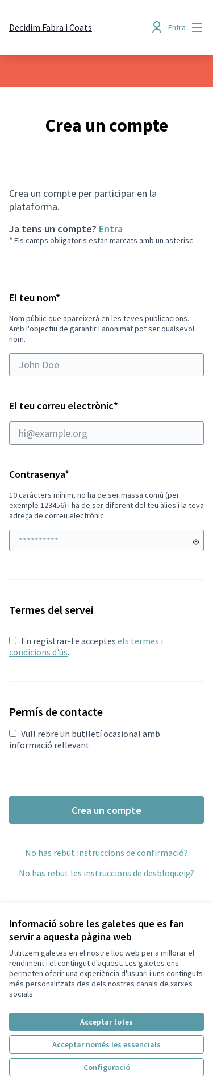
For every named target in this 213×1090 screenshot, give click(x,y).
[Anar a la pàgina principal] (50, 27)
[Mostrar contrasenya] (196, 542)
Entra (111, 228)
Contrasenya (39, 474)
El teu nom (106, 333)
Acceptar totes (106, 1022)
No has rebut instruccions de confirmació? (106, 852)
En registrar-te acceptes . (86, 646)
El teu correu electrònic (106, 422)
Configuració (106, 1067)
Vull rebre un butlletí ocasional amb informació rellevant (84, 739)
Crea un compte (106, 810)
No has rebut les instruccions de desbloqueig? (106, 873)
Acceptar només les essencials (106, 1044)
